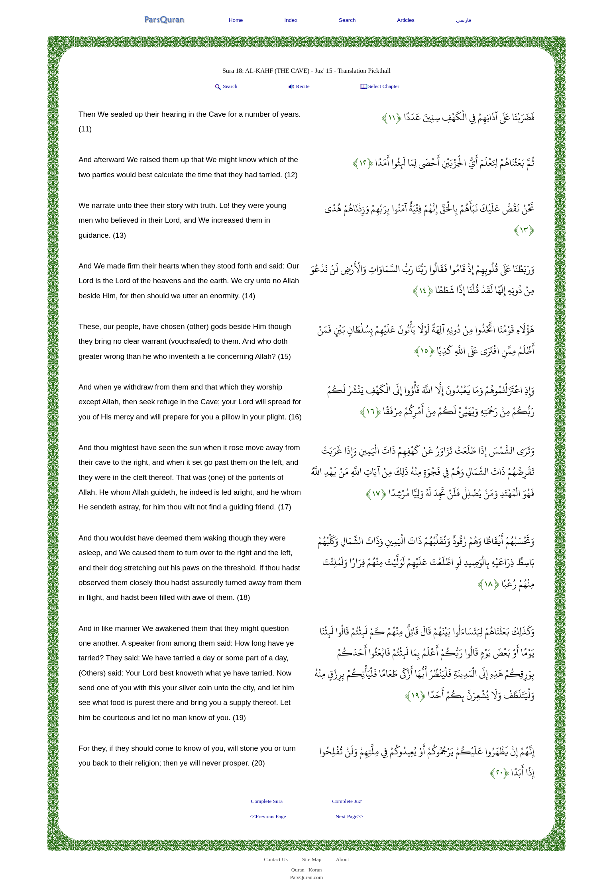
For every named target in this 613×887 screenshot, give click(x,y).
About (342, 859)
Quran (298, 870)
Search (347, 20)
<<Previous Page (268, 816)
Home (236, 20)
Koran (315, 870)
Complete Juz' (347, 801)
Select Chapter (379, 87)
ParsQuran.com (306, 877)
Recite (298, 87)
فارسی (463, 20)
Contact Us (276, 859)
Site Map (312, 859)
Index (291, 20)
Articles (406, 20)
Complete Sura (267, 801)
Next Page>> (349, 816)
